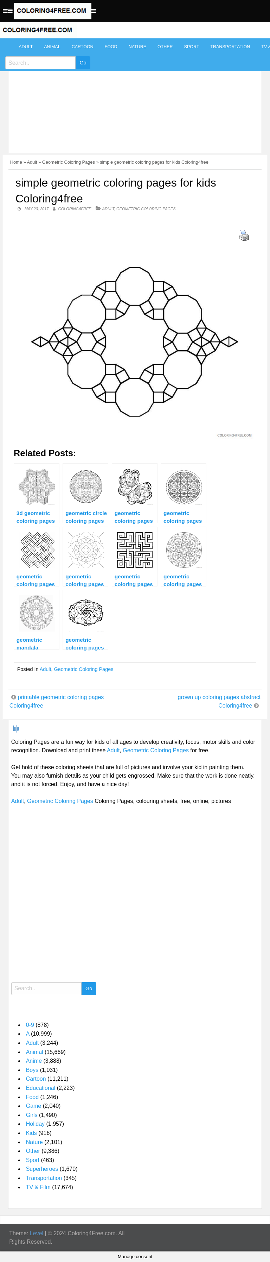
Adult (26, 46)
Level (36, 1233)
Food (111, 46)
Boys (32, 1070)
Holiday (35, 1124)
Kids (31, 1133)
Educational (41, 1088)
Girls (32, 1115)
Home (16, 162)
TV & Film (38, 1187)
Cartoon (83, 46)
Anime (34, 1061)
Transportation (230, 46)
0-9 (30, 1025)
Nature (137, 46)
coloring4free (74, 209)
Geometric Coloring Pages (68, 162)
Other (165, 46)
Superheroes (42, 1169)
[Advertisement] (133, 92)
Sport (191, 46)
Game (33, 1106)
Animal (52, 46)
